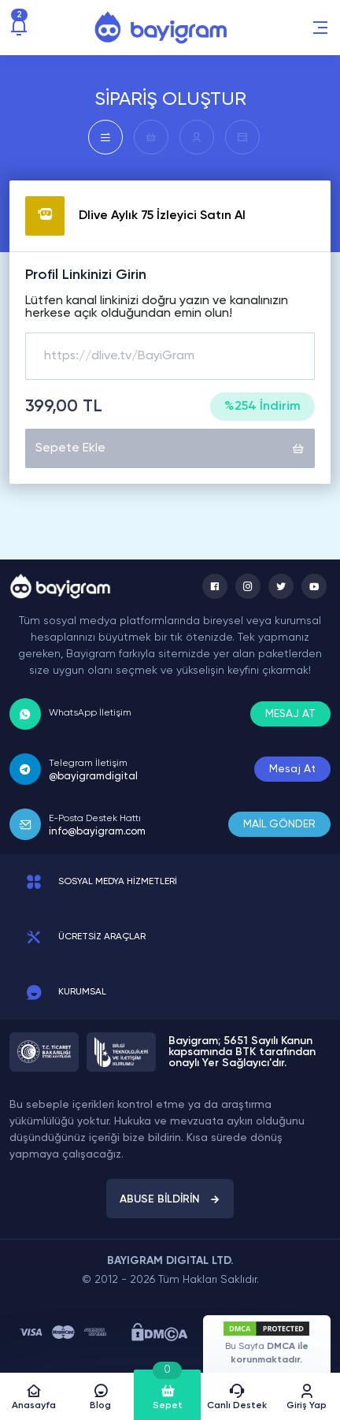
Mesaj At (292, 769)
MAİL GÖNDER (279, 824)
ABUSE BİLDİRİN (170, 1199)
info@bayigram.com (97, 832)
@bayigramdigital (93, 776)
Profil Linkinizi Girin (85, 275)
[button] (320, 27)
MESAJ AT (290, 713)
